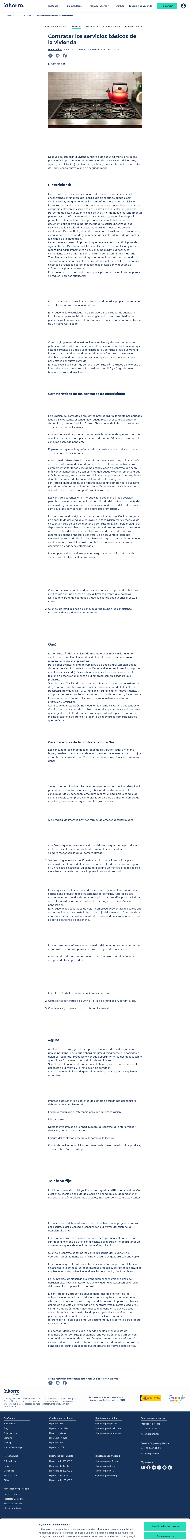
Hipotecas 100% (57, 1447)
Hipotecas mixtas (57, 1433)
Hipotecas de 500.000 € (60, 1461)
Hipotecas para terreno (106, 1466)
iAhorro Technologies (13, 1447)
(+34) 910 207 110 (152, 1428)
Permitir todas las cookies (165, 1507)
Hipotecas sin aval (58, 1438)
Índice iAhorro (10, 1475)
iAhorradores (10, 1423)
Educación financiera (56, 26)
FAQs (6, 1480)
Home (8, 16)
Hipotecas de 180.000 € (60, 1475)
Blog (17, 16)
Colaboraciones (111, 26)
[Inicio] (14, 5)
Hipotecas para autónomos (108, 1433)
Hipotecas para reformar (106, 1461)
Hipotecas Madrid (12, 1494)
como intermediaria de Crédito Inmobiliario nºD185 (107, 1398)
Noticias (27, 16)
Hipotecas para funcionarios (108, 1428)
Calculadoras (74, 5)
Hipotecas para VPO (105, 1470)
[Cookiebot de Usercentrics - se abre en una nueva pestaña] (19, 1533)
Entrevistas (92, 26)
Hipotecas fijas (56, 1423)
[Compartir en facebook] (64, 55)
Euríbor (120, 5)
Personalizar (165, 1517)
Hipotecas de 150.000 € (60, 1480)
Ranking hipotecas (135, 26)
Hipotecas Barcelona (13, 1499)
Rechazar (165, 1527)
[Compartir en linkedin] (57, 55)
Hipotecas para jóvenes (106, 1423)
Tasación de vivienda (140, 5)
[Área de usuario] (183, 6)
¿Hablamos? (167, 6)
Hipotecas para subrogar (107, 1475)
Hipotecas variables (58, 1428)
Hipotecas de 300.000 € (60, 1466)
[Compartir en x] (50, 55)
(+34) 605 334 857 (152, 1448)
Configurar (44, 1533)
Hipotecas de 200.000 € (60, 1470)
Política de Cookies (92, 1525)
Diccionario (9, 1470)
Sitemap (7, 1442)
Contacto (8, 1438)
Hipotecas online (57, 1442)
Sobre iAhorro (10, 1433)
